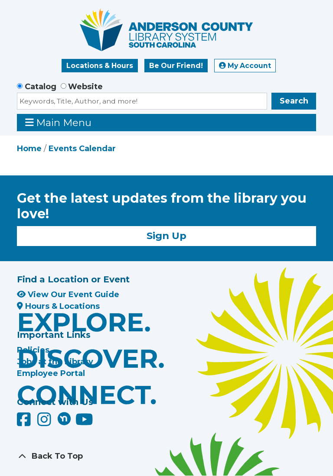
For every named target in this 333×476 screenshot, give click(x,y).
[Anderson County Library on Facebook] (25, 422)
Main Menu (58, 122)
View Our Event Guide (68, 294)
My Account (245, 66)
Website (85, 86)
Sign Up (166, 236)
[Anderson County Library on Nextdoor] (64, 418)
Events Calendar (82, 148)
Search (294, 101)
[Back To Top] (166, 456)
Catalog (40, 86)
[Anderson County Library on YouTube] (84, 422)
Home (29, 148)
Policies (33, 350)
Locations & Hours (99, 66)
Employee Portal (51, 373)
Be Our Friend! (176, 66)
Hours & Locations (58, 306)
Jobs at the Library (55, 361)
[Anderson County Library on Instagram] (45, 422)
